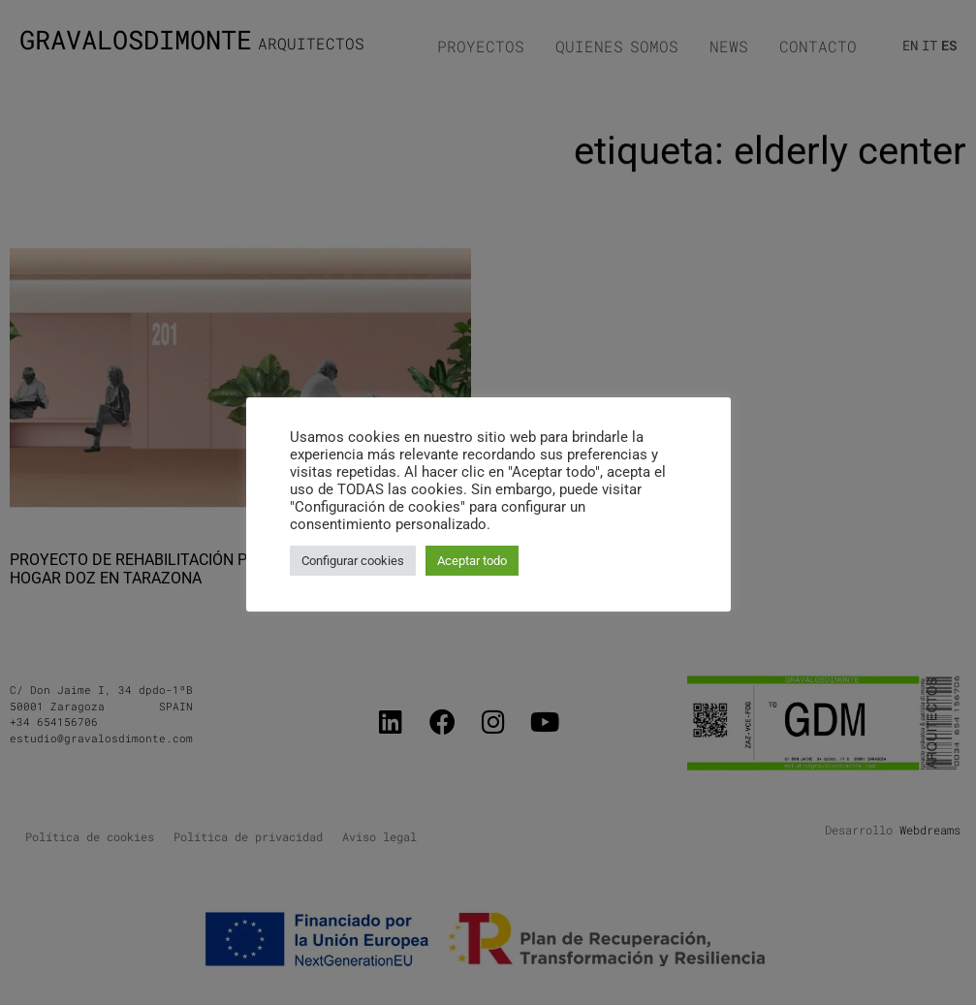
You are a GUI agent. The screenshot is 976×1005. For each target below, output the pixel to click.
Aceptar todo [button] (472, 560)
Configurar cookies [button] (352, 560)
